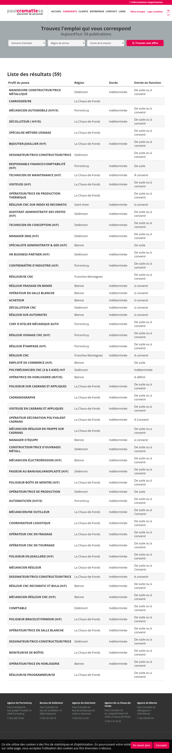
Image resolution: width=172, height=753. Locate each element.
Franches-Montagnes (88, 276)
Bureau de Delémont (51, 702)
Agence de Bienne (147, 702)
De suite (139, 166)
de (168, 15)
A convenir (141, 355)
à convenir (141, 204)
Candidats (70, 11)
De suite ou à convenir (143, 92)
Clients (83, 11)
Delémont (81, 92)
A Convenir (141, 420)
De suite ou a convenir (143, 431)
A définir (140, 377)
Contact (111, 11)
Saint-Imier (81, 204)
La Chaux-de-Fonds (87, 101)
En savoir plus (141, 745)
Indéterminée (118, 92)
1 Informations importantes (146, 2)
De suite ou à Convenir (143, 512)
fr (168, 10)
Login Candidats (155, 11)
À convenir (141, 175)
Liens (122, 11)
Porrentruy (81, 110)
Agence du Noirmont (83, 702)
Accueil (56, 11)
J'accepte (161, 745)
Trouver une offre (145, 43)
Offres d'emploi (137, 11)
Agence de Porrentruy (19, 702)
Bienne (79, 245)
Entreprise (97, 11)
